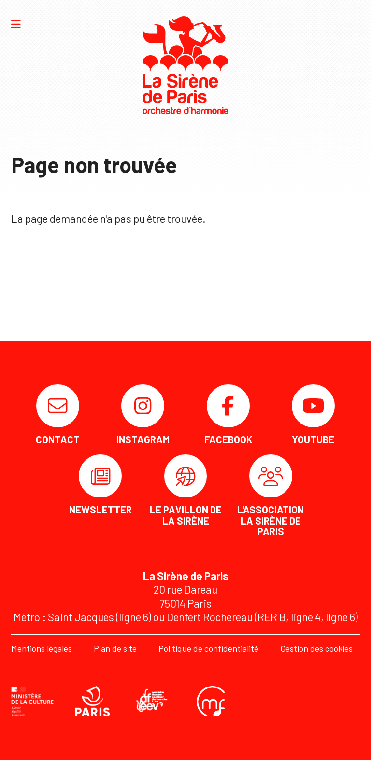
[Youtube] (313, 414)
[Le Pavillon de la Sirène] (185, 490)
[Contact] (58, 414)
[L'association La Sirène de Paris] (270, 495)
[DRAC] (32, 701)
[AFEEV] (153, 701)
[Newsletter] (100, 484)
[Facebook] (228, 414)
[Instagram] (143, 414)
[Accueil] (185, 65)
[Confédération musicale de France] (211, 701)
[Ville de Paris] (92, 701)
